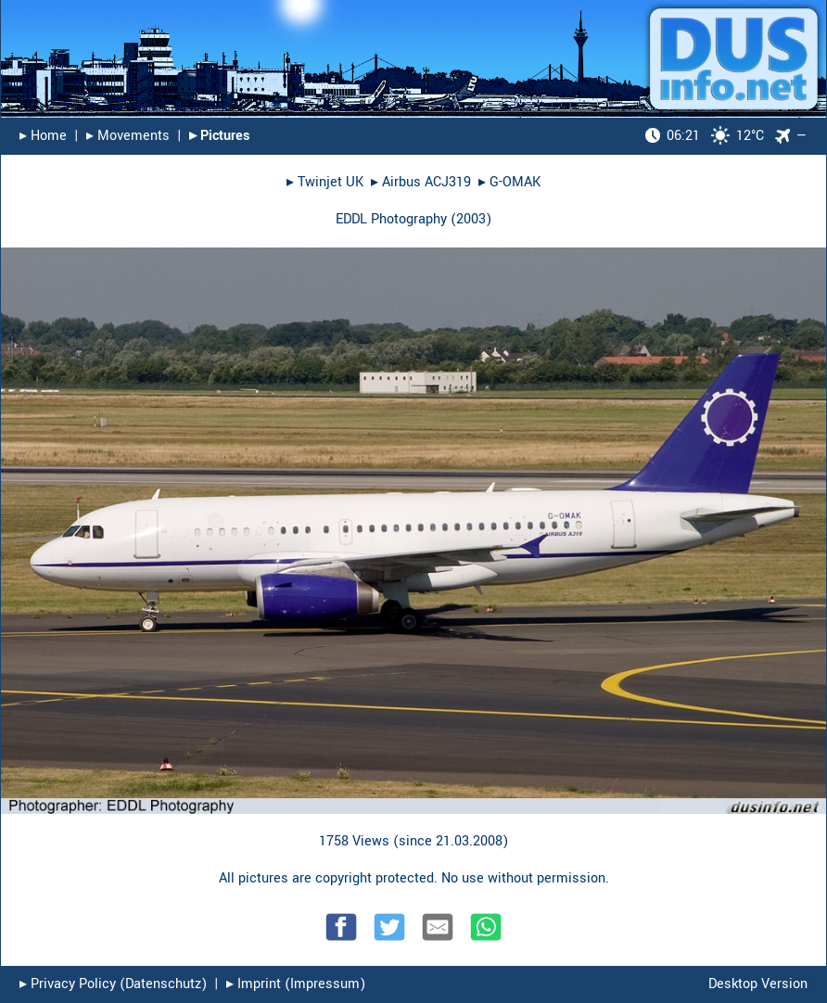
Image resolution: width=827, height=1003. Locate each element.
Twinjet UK (330, 182)
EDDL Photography (391, 219)
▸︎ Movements (128, 136)
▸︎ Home (43, 136)
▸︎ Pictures (219, 136)
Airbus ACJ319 (426, 182)
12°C (704, 136)
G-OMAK (515, 182)
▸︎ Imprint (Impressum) (295, 984)
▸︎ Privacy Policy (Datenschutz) (113, 984)
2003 (471, 219)
